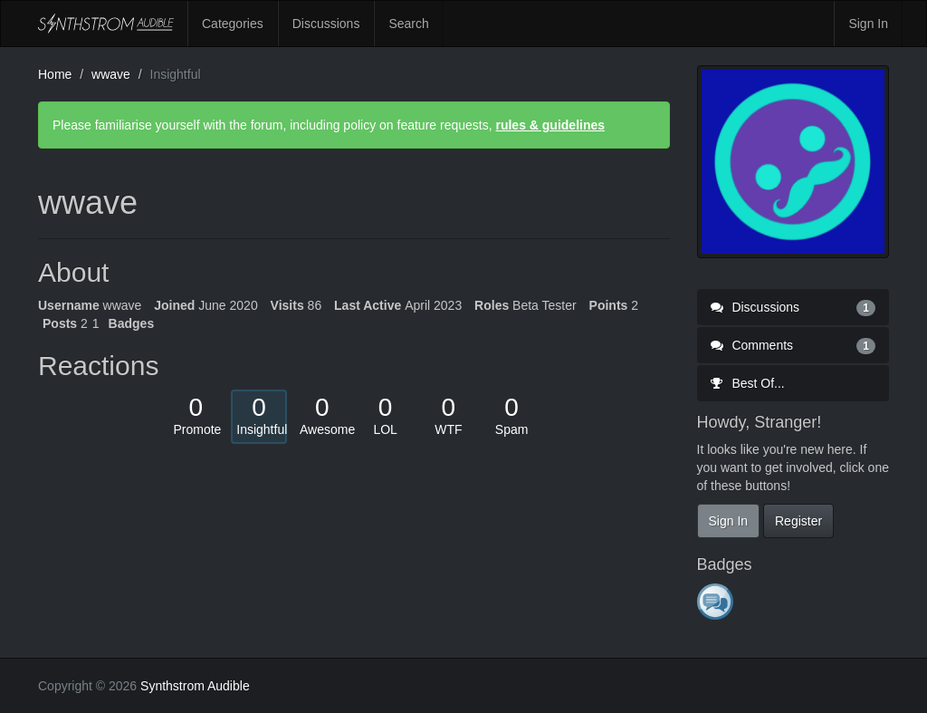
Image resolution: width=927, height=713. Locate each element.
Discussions (326, 23)
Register (798, 521)
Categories (232, 23)
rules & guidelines (550, 125)
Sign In (868, 23)
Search (408, 23)
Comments (793, 345)
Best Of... (748, 383)
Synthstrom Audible (106, 23)
